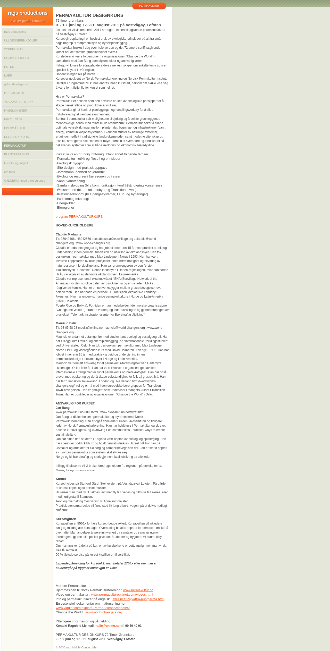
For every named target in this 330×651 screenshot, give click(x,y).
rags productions (15, 31)
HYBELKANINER (15, 110)
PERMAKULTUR (15, 145)
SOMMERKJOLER (16, 58)
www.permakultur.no (138, 590)
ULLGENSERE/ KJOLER (20, 40)
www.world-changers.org (103, 612)
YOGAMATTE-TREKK (19, 101)
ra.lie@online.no (108, 626)
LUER (8, 75)
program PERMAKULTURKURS (79, 216)
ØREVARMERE (14, 93)
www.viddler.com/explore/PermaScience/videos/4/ (93, 608)
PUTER (9, 66)
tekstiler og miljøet (16, 163)
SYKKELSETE (13, 49)
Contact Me (88, 647)
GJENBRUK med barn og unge (24, 180)
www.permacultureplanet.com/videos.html (122, 594)
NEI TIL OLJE (13, 119)
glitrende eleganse (16, 84)
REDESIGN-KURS (16, 136)
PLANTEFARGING (16, 154)
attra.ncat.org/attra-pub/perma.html (138, 599)
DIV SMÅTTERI (14, 128)
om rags (9, 171)
